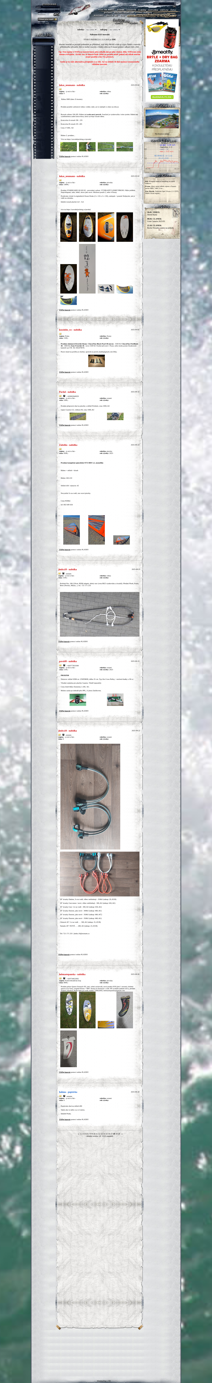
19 (117, 1134)
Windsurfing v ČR (104, 1381)
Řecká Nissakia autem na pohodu (160, 226)
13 (102, 1134)
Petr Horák (149, 191)
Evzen (147, 186)
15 (107, 1134)
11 (97, 1134)
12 (99, 1134)
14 (104, 1134)
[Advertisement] (106, 1353)
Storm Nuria (153, 213)
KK (146, 181)
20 (119, 1134)
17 (112, 1134)
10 (94, 1134)
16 (109, 1134)
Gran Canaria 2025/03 (156, 220)
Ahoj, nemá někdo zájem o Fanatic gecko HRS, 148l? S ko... (160, 187)
